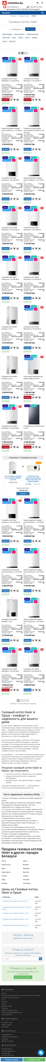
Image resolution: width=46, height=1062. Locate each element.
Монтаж (4, 993)
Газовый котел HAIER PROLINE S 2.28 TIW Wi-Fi (32, 670)
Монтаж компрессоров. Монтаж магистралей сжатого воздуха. (21, 995)
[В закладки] (14, 99)
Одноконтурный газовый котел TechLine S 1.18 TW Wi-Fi (34, 522)
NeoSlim (34, 38)
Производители (6, 1035)
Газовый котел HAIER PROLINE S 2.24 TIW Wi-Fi (10, 427)
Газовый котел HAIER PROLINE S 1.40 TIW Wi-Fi (10, 670)
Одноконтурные (19, 34)
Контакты (5, 1002)
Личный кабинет (7, 1049)
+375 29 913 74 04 (35, 7)
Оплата (4, 1004)
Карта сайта (5, 1027)
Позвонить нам (34, 1060)
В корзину (5, 100)
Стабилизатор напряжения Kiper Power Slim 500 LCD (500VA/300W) (33, 478)
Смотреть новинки (23, 977)
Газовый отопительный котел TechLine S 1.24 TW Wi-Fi (12, 572)
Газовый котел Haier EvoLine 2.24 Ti (15, 901)
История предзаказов (8, 1051)
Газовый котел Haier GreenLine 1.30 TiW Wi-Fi (10, 179)
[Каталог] (42, 12)
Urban (14, 38)
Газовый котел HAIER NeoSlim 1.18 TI (9, 620)
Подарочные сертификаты (10, 1037)
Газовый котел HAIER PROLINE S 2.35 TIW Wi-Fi (10, 229)
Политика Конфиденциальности (12, 1012)
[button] (21, 498)
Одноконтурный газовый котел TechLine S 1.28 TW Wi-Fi (34, 621)
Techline (20, 38)
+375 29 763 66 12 (12, 7)
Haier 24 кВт (6, 38)
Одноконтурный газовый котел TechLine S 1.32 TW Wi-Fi (34, 180)
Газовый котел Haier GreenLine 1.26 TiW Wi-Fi (10, 278)
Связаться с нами (7, 1022)
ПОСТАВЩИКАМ (7, 1014)
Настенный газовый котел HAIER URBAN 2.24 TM (33, 377)
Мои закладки (6, 1053)
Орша (25, 861)
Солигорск (27, 883)
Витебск (26, 865)
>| (27, 700)
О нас (3, 1000)
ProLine (4, 41)
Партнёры (5, 1039)
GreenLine (12, 41)
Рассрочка (5, 1008)
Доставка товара (7, 1006)
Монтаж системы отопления (10, 997)
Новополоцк (6, 865)
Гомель (4, 876)
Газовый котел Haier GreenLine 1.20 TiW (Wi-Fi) (11, 521)
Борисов (26, 872)
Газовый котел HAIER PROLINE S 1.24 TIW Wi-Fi (10, 80)
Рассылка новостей (8, 1055)
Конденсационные (32, 34)
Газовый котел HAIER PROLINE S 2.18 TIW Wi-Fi (32, 328)
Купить (23, 494)
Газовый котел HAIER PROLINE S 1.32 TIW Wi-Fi (32, 80)
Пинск (4, 861)
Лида (3, 879)
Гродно (25, 876)
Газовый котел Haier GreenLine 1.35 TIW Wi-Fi (32, 229)
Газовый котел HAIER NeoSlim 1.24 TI (9, 328)
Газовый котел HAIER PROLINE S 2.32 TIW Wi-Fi (32, 278)
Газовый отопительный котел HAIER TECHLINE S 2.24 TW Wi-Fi (34, 130)
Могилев (26, 879)
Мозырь (4, 883)
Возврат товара (6, 1025)
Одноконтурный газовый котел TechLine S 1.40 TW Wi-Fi (34, 572)
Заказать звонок (11, 1060)
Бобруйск (26, 868)
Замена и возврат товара (9, 1010)
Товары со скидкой (7, 1041)
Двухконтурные (7, 34)
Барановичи (6, 872)
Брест (4, 868)
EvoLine (27, 38)
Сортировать (17, 29)
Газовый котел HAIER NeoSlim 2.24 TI (9, 377)
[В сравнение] (17, 99)
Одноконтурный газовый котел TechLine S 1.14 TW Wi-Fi (12, 130)
